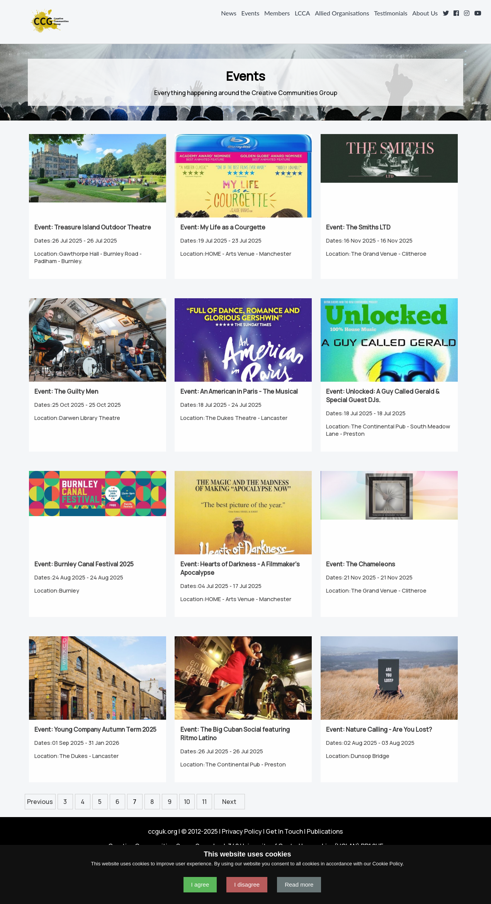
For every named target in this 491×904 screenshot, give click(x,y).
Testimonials (390, 13)
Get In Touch (284, 831)
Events (250, 13)
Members (277, 13)
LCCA (302, 13)
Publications (325, 831)
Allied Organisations (342, 13)
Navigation (9, 21)
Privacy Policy (242, 831)
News (228, 13)
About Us (425, 13)
